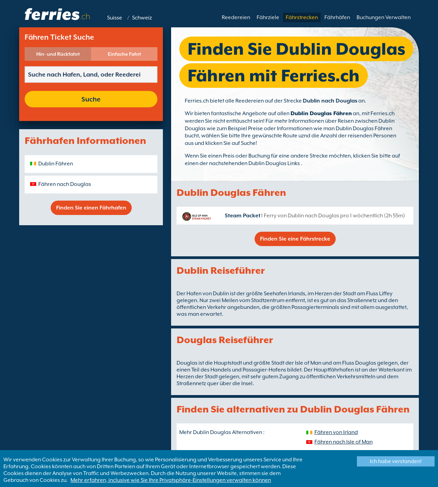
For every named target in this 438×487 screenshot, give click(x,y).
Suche (91, 99)
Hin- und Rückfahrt (58, 54)
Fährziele (268, 17)
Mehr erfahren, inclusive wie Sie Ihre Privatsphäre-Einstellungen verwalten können (170, 480)
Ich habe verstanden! (396, 461)
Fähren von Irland (336, 432)
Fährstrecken (302, 17)
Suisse (114, 18)
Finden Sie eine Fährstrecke (295, 239)
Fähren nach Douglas (64, 184)
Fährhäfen (337, 17)
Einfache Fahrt (124, 54)
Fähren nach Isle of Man (343, 442)
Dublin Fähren (55, 164)
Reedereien (236, 17)
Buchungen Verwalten (384, 17)
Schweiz (142, 18)
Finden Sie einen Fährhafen (91, 208)
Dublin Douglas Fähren (321, 113)
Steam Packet (242, 216)
